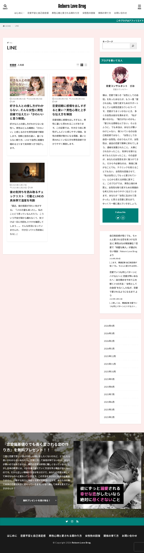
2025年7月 (109, 394)
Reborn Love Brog (72, 6)
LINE (17, 26)
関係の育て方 (104, 13)
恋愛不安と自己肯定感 (38, 13)
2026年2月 (109, 341)
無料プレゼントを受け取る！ (36, 500)
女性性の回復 (88, 13)
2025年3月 (109, 409)
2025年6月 (109, 402)
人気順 (21, 65)
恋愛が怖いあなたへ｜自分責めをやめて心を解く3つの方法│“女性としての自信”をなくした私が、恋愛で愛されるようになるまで (124, 284)
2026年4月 (109, 326)
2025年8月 (109, 386)
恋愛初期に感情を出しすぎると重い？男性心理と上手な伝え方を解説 (69, 110)
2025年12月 (110, 356)
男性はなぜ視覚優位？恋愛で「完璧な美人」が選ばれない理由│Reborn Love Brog (124, 247)
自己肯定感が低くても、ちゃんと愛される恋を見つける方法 (123, 239)
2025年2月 (109, 417)
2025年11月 (110, 364)
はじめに (18, 13)
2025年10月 (110, 371)
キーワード (108, 41)
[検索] (133, 46)
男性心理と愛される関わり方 (65, 13)
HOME (8, 26)
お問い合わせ (120, 13)
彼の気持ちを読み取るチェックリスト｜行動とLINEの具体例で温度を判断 (27, 196)
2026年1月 (109, 348)
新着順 (13, 65)
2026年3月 (109, 333)
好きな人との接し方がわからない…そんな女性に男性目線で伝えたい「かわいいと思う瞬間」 (27, 112)
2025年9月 (109, 379)
